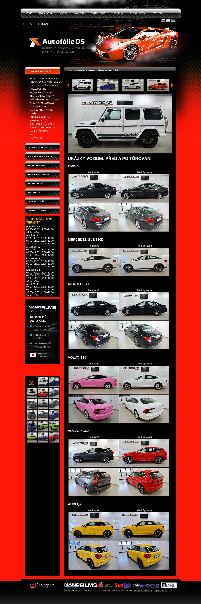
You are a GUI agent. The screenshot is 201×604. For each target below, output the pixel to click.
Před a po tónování (41, 92)
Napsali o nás (36, 201)
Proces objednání (40, 117)
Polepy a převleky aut (42, 156)
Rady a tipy (36, 138)
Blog (33, 134)
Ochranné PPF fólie (40, 147)
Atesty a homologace (42, 103)
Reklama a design (38, 174)
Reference (36, 120)
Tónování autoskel (39, 71)
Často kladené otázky (42, 127)
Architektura (36, 165)
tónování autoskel (85, 70)
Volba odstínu (38, 89)
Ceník (33, 113)
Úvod (70, 70)
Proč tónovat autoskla (43, 78)
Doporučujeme (37, 210)
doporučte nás (160, 590)
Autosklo (34, 192)
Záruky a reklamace (41, 110)
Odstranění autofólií (42, 124)
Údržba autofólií (39, 106)
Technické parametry (42, 96)
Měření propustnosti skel (45, 99)
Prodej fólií (35, 183)
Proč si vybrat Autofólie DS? (46, 82)
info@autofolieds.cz (142, 590)
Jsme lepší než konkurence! (45, 85)
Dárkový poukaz (39, 131)
